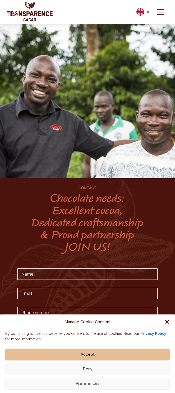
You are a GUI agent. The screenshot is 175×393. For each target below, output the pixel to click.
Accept (88, 356)
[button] (167, 324)
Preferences (88, 385)
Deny (88, 371)
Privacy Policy (153, 335)
